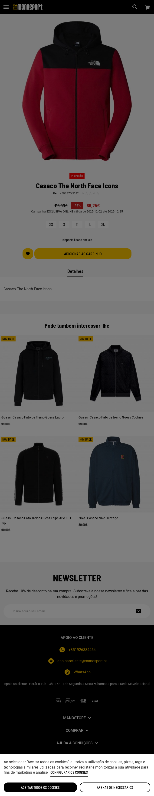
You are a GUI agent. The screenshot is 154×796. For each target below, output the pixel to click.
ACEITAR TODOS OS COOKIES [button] (40, 787)
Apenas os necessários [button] (115, 787)
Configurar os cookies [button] (69, 772)
